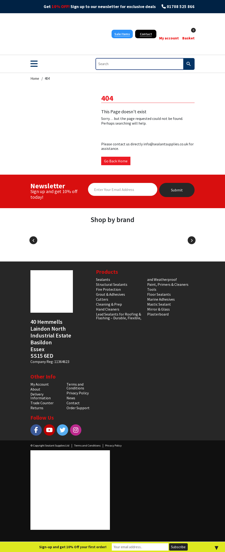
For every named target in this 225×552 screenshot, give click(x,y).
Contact (146, 34)
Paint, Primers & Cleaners (167, 284)
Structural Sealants (111, 284)
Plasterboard (158, 314)
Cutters (102, 299)
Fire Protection (108, 289)
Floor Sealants (159, 294)
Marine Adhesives (161, 299)
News (71, 398)
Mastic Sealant (159, 304)
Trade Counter (42, 402)
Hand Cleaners (107, 309)
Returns (36, 407)
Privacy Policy (78, 393)
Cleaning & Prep (109, 304)
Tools (151, 289)
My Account (39, 384)
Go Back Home (116, 161)
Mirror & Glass (158, 309)
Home (34, 78)
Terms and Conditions (75, 386)
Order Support (78, 407)
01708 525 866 (181, 6)
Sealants (103, 279)
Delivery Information (40, 396)
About (35, 389)
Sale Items (122, 34)
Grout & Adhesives (110, 294)
